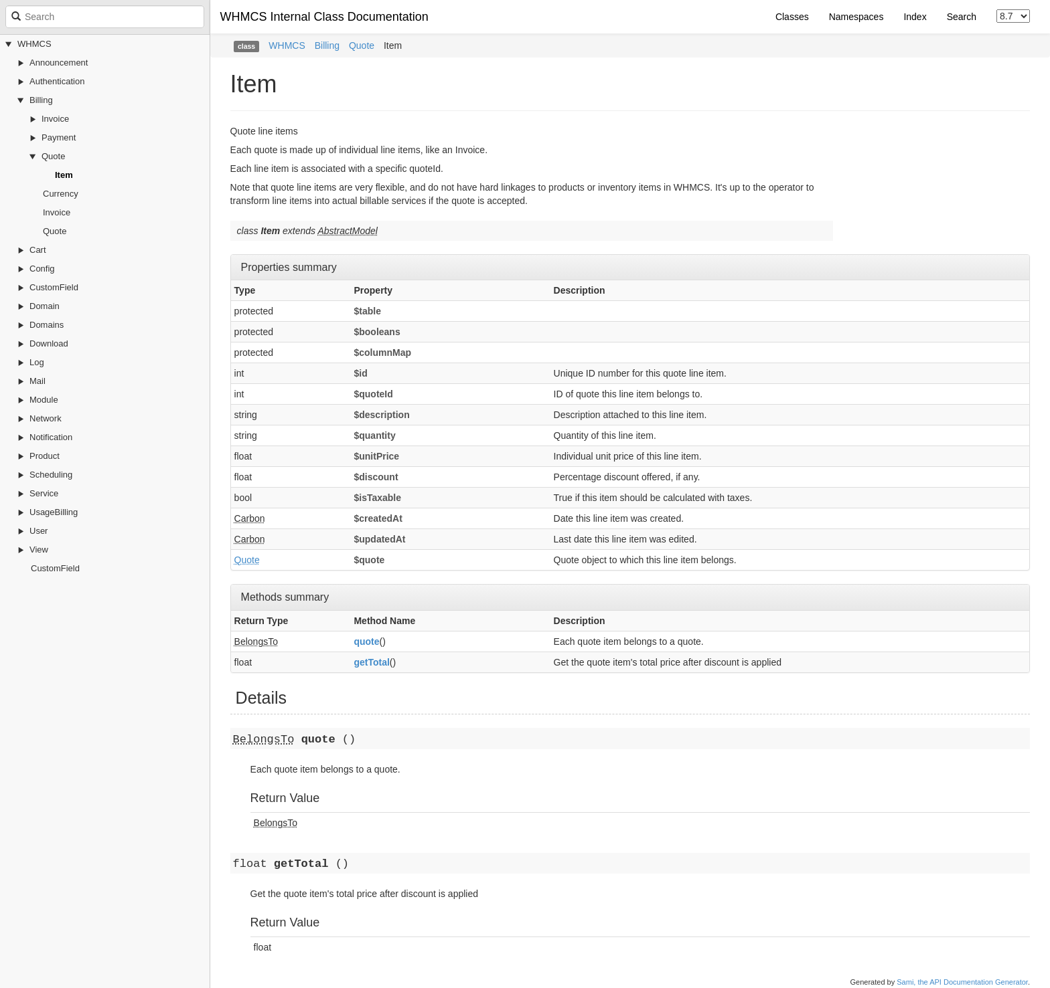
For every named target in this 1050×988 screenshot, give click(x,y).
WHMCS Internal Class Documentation (324, 16)
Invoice (55, 119)
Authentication (56, 81)
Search (961, 16)
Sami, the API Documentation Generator (962, 982)
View (38, 550)
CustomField (53, 287)
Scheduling (50, 475)
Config (42, 269)
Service (43, 493)
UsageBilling (53, 512)
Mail (37, 381)
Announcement (58, 63)
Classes (792, 16)
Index (914, 16)
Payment (59, 137)
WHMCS (34, 44)
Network (45, 418)
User (38, 531)
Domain (44, 306)
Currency (60, 194)
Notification (50, 437)
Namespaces (856, 16)
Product (44, 456)
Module (43, 400)
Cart (37, 250)
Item (64, 175)
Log (36, 362)
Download (48, 343)
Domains (46, 325)
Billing (41, 100)
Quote (53, 156)
